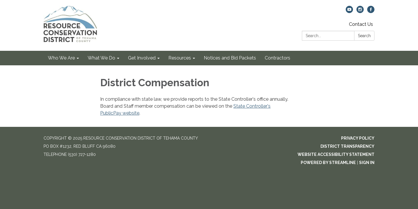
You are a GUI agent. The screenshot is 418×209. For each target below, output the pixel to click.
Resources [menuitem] (179, 58)
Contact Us (361, 24)
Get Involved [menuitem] (142, 58)
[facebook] (370, 11)
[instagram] (360, 11)
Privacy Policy (357, 138)
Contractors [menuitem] (277, 58)
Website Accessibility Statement (336, 154)
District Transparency (347, 146)
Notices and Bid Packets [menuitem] (230, 58)
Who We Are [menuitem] (61, 58)
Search (364, 35)
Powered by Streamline (328, 162)
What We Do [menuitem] (101, 58)
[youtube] (349, 11)
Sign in (366, 162)
